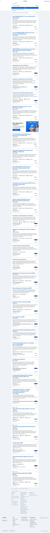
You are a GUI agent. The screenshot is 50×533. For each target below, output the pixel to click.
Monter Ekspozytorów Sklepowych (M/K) (22, 288)
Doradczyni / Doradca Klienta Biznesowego (23, 92)
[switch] (37, 12)
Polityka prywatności (12, 530)
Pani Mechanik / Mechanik (19, 359)
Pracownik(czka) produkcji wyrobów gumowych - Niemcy (24, 427)
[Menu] (1, 1)
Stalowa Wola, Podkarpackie (15, 496)
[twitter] (44, 518)
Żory (12, 500)
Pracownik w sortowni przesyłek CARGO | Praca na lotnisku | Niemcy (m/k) (24, 183)
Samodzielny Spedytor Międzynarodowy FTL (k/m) (23, 457)
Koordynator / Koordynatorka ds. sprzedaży (23, 215)
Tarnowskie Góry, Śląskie (14, 502)
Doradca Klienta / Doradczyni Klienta (21, 245)
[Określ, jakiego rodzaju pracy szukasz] (25, 3)
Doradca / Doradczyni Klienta (19, 259)
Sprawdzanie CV (32, 526)
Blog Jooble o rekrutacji (24, 520)
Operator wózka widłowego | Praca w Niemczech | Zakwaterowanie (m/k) (21, 200)
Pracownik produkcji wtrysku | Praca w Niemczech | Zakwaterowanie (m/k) (22, 167)
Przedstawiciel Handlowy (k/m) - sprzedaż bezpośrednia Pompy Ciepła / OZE (22, 376)
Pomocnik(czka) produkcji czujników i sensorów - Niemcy (24, 409)
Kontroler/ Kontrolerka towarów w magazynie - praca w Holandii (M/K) (24, 343)
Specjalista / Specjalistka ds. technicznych (23, 79)
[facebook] (40, 518)
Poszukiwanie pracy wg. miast (33, 495)
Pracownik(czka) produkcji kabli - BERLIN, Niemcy (22, 474)
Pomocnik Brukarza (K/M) (18, 317)
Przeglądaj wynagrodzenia (33, 524)
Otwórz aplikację (46, 1)
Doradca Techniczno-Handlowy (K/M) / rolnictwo (22, 302)
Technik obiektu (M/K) (18, 442)
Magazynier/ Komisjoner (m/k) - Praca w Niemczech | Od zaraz (22, 107)
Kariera (14, 521)
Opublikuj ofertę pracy (24, 519)
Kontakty (14, 520)
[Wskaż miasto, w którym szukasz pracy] (25, 6)
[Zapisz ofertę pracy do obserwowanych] (37, 16)
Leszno (12, 495)
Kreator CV (31, 525)
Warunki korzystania (5, 530)
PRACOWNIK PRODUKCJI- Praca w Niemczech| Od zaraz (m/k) (24, 17)
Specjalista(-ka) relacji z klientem (20, 65)
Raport (35, 45)
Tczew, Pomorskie (13, 503)
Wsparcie (14, 523)
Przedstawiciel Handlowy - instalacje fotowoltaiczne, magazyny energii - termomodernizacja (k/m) (21, 391)
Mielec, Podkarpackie (14, 501)
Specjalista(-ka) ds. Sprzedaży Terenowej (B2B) (24, 273)
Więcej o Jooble (15, 519)
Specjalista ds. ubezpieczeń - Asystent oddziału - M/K (24, 230)
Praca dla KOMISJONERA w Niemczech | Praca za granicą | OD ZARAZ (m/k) (24, 33)
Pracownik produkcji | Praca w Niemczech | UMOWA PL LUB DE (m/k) (23, 151)
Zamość (12, 494)
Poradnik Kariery (32, 520)
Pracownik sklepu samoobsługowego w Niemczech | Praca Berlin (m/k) (22, 134)
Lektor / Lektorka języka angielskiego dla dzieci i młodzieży (24, 330)
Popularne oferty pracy (33, 494)
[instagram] (42, 518)
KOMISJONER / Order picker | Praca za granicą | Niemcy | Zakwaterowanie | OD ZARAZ (24, 49)
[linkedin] (46, 518)
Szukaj (25, 7)
